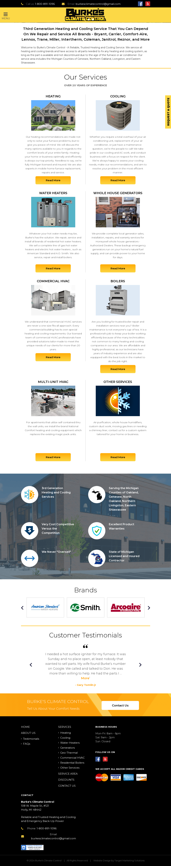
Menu (5, 16)
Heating (65, 732)
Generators (67, 747)
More (85, 678)
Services (64, 726)
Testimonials (31, 738)
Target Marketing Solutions (129, 860)
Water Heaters (70, 742)
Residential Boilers (72, 762)
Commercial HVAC (72, 757)
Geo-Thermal (69, 752)
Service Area (68, 773)
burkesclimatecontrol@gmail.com (98, 4)
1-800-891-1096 (45, 4)
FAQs (26, 743)
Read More (53, 180)
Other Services (69, 767)
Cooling (65, 737)
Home (25, 726)
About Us (28, 733)
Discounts (66, 779)
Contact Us (120, 705)
